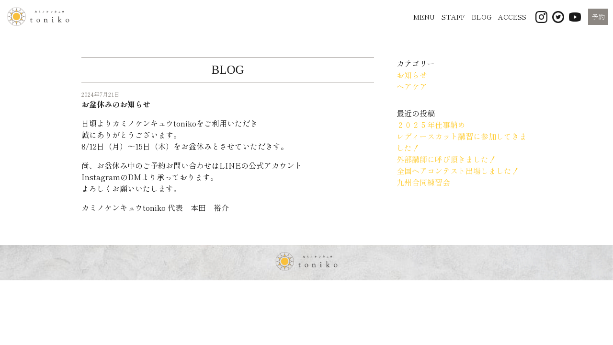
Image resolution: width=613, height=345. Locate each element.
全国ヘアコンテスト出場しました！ (458, 170)
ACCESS (512, 17)
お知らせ (412, 74)
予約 (598, 17)
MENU (424, 17)
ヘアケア (412, 86)
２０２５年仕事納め (431, 124)
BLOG (481, 17)
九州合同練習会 (423, 182)
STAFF (453, 17)
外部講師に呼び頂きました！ (446, 159)
